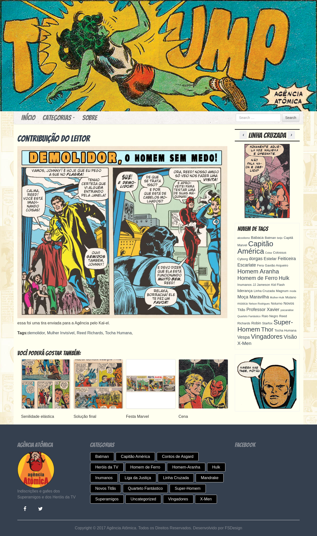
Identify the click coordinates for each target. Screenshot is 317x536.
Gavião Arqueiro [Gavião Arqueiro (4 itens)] (276, 265)
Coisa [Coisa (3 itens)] (268, 252)
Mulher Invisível (61, 333)
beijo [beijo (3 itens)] (280, 237)
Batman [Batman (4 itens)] (270, 238)
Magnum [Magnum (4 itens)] (282, 291)
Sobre (89, 117)
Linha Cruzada (176, 478)
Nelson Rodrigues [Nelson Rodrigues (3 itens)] (259, 303)
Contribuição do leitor (53, 138)
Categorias (59, 117)
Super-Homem (188, 488)
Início (28, 117)
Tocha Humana (118, 333)
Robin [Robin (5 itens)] (256, 323)
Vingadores (178, 499)
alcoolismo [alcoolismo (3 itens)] (244, 237)
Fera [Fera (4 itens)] (260, 265)
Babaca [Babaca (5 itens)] (257, 237)
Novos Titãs (105, 488)
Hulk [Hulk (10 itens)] (284, 278)
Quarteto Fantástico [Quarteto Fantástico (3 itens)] (249, 316)
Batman (102, 456)
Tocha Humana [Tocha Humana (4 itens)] (285, 330)
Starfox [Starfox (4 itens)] (267, 323)
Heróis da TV (106, 467)
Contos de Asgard (177, 456)
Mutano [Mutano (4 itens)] (290, 297)
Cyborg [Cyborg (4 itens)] (243, 259)
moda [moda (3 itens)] (293, 291)
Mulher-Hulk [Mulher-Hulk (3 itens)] (277, 297)
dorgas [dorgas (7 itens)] (256, 258)
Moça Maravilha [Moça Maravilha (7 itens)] (253, 296)
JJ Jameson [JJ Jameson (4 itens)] (261, 285)
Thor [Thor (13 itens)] (267, 329)
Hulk (216, 467)
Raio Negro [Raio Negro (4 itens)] (270, 316)
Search (290, 118)
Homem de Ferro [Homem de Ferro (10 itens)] (258, 278)
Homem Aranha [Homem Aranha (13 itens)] (258, 271)
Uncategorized (143, 499)
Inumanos (104, 478)
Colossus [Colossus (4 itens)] (279, 252)
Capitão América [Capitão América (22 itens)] (255, 247)
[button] (243, 135)
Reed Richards (90, 333)
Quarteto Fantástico (145, 488)
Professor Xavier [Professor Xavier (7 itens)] (262, 309)
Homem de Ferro (145, 467)
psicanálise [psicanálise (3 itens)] (287, 310)
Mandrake (209, 478)
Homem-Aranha (186, 467)
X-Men (206, 499)
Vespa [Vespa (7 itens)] (244, 337)
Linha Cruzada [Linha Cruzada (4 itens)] (264, 291)
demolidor (36, 333)
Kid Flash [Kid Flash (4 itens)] (278, 285)
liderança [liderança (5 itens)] (245, 291)
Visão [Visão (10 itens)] (290, 337)
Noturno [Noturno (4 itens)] (277, 303)
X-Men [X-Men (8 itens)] (245, 343)
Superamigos (107, 499)
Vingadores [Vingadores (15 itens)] (267, 336)
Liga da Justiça (138, 478)
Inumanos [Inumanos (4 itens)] (245, 285)
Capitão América (135, 456)
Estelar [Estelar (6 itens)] (270, 258)
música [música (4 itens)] (243, 303)
